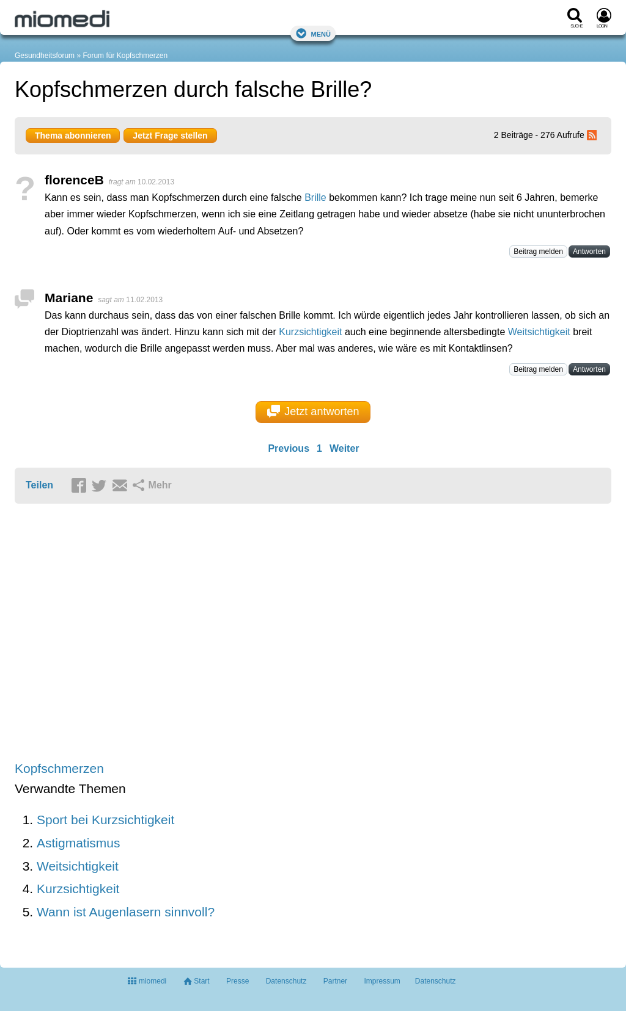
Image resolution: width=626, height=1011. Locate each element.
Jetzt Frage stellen (170, 135)
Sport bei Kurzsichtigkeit (105, 820)
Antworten (589, 251)
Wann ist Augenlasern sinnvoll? (126, 912)
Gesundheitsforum (45, 55)
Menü (313, 33)
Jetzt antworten (313, 411)
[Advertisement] (204, 633)
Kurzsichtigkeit (310, 332)
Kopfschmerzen (59, 768)
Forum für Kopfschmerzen (125, 55)
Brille (315, 197)
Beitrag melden (538, 251)
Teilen (39, 485)
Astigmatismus (78, 843)
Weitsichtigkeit (539, 332)
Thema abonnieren (73, 135)
